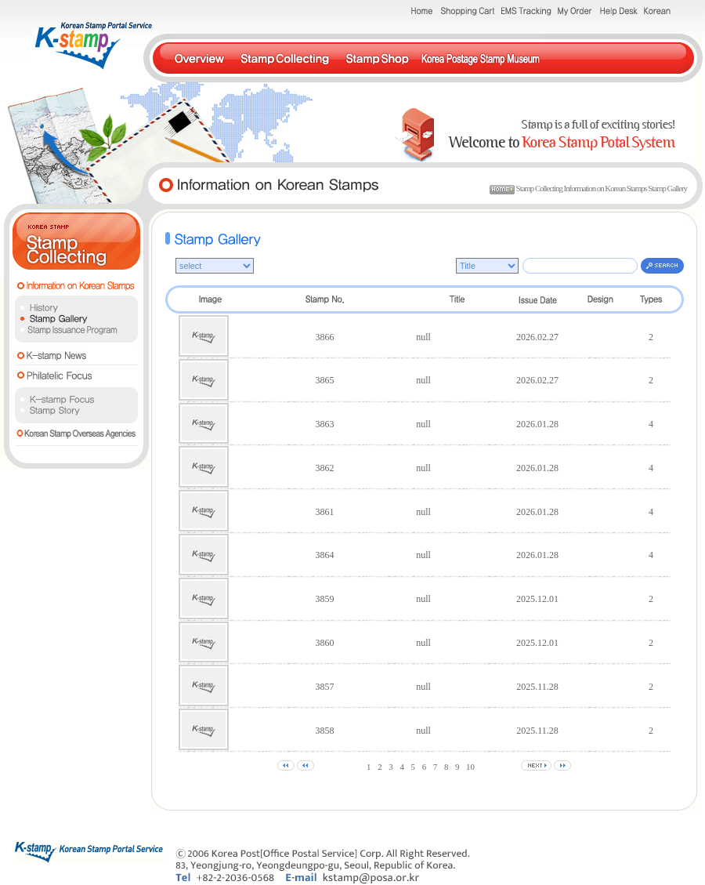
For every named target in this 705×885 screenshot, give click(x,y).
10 (470, 766)
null (423, 337)
